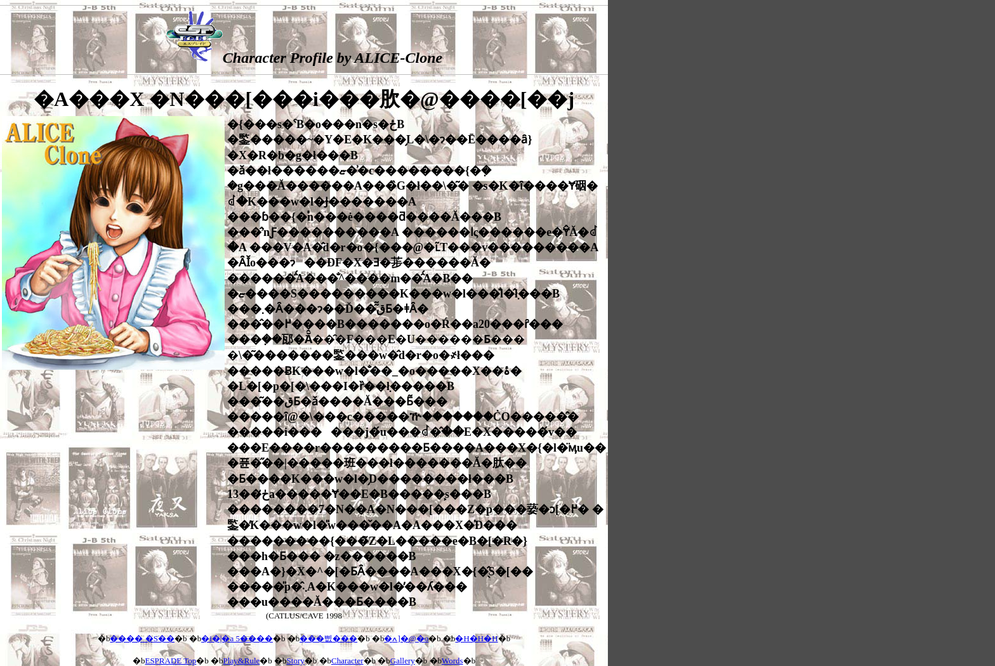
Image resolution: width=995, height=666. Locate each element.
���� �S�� (142, 638)
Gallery (402, 660)
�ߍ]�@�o (406, 638)
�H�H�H (476, 638)
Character (347, 660)
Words (452, 660)
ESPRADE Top (170, 660)
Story (296, 660)
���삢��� (328, 638)
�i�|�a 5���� (237, 638)
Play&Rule (241, 660)
